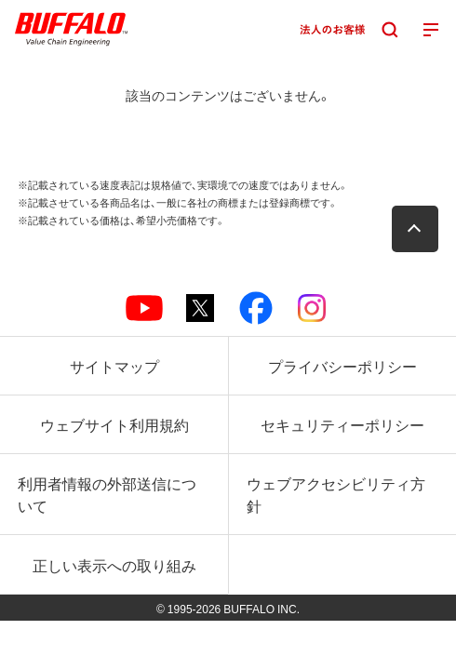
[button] (415, 229)
